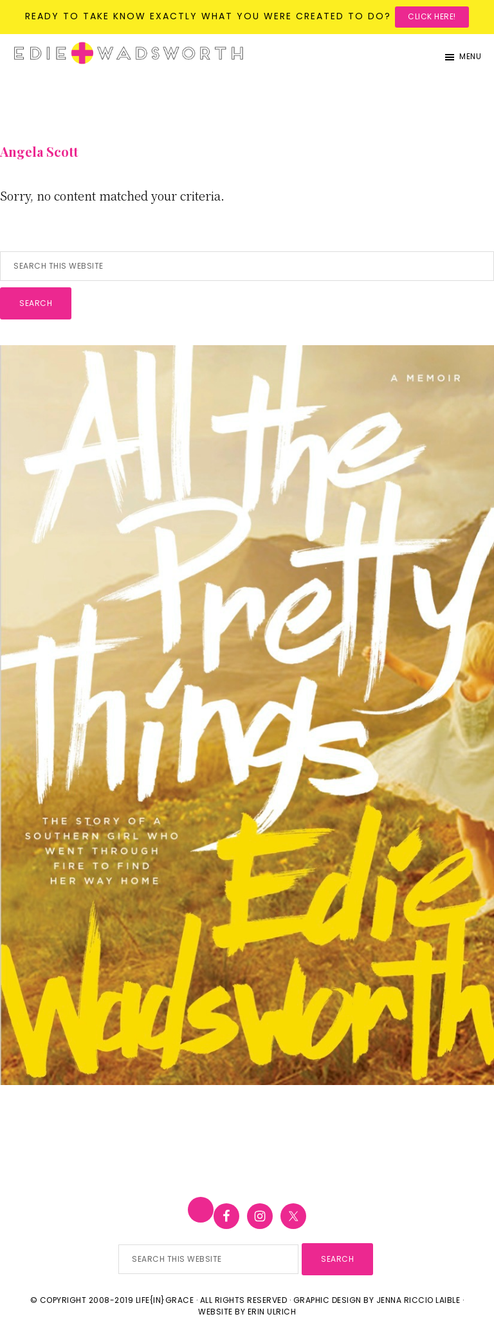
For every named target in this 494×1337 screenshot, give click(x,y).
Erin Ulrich (272, 1311)
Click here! (432, 16)
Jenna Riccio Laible (418, 1300)
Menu (470, 56)
